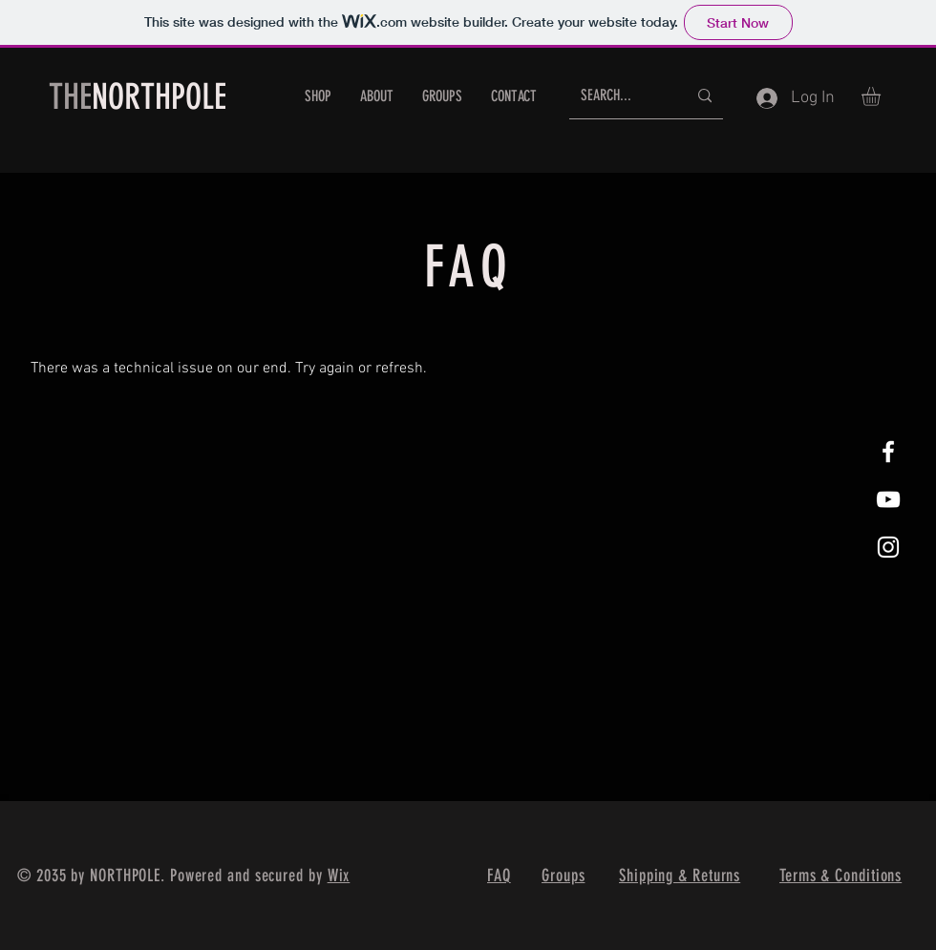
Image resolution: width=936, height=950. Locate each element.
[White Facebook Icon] (888, 451)
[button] (882, 96)
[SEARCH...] (619, 96)
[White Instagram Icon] (888, 547)
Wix (339, 875)
